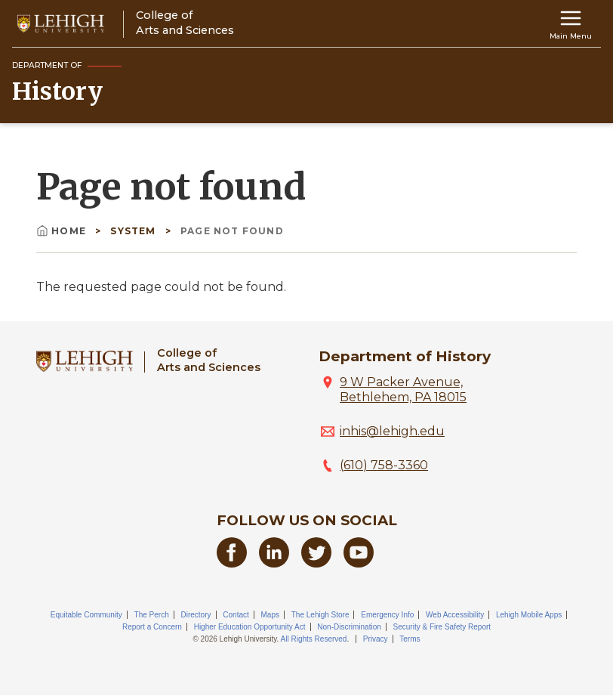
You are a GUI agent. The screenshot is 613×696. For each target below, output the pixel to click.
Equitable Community (86, 615)
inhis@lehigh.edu (392, 431)
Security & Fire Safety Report (442, 627)
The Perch (151, 615)
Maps (270, 615)
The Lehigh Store (320, 615)
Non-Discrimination (348, 627)
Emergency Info (387, 615)
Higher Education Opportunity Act (250, 627)
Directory (195, 615)
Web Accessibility (455, 615)
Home (62, 231)
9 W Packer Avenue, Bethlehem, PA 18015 (403, 389)
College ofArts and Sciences (208, 360)
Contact (235, 615)
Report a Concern (152, 627)
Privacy (375, 639)
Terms (409, 639)
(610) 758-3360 (384, 465)
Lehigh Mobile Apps (529, 615)
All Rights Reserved (314, 639)
